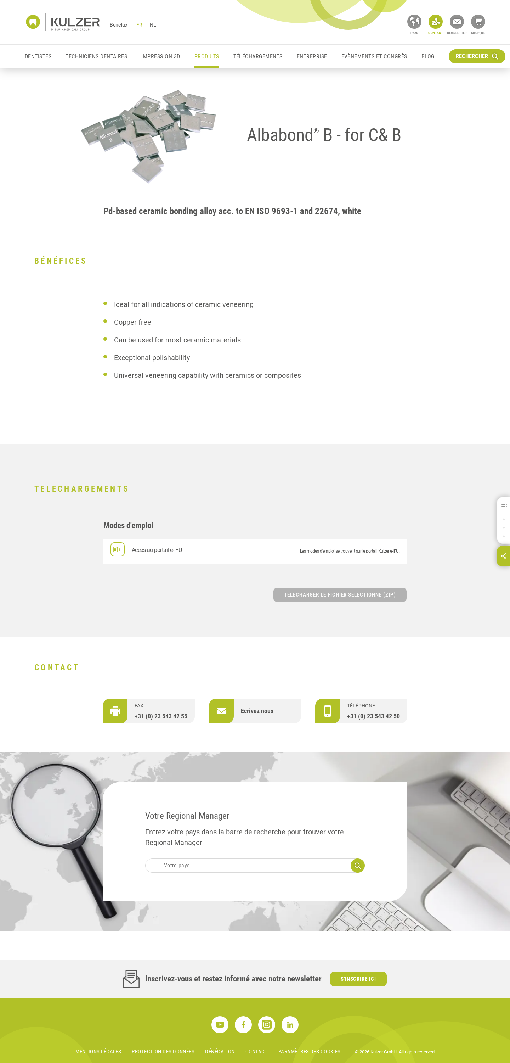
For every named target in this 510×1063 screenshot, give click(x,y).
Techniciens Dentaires (96, 56)
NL (153, 25)
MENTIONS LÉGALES (98, 1051)
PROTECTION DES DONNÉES (163, 1051)
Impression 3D (160, 56)
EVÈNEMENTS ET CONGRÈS (374, 56)
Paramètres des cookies (309, 1051)
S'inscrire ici (358, 979)
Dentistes (38, 56)
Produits (206, 56)
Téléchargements (258, 56)
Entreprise (312, 56)
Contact (256, 1051)
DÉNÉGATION (220, 1051)
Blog (428, 56)
